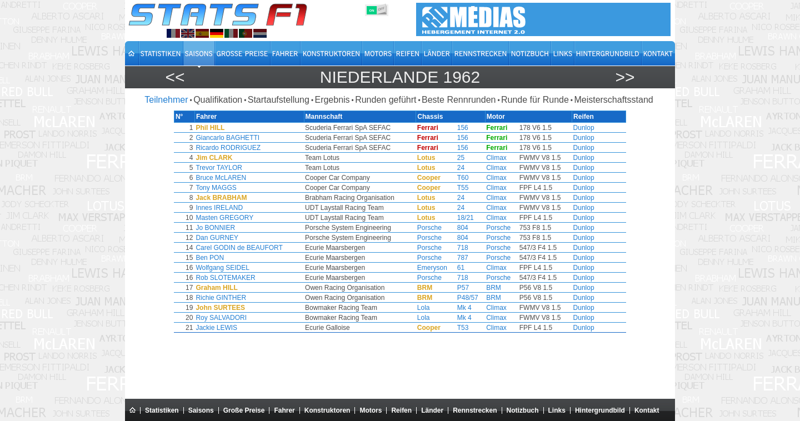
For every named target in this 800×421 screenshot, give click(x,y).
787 (451, 258)
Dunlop (554, 128)
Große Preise (244, 410)
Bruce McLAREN (250, 178)
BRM (477, 288)
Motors (370, 410)
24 (449, 168)
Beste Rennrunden (459, 99)
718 (451, 248)
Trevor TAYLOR (248, 168)
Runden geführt (385, 99)
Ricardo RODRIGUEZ (257, 148)
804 (451, 228)
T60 (451, 178)
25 (449, 158)
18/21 (454, 218)
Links (557, 410)
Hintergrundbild (600, 410)
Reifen (401, 410)
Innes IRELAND (248, 208)
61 (449, 268)
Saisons (201, 410)
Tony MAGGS (245, 188)
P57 (451, 288)
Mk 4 (453, 308)
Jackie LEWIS (246, 328)
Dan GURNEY (246, 238)
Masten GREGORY (254, 218)
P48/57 (456, 298)
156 (451, 128)
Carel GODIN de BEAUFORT (268, 248)
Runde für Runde (535, 99)
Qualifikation (217, 99)
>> (624, 77)
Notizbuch (523, 410)
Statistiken (162, 410)
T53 (451, 328)
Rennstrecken (475, 410)
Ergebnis (331, 99)
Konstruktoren (327, 410)
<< (174, 77)
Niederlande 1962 (400, 77)
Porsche (423, 228)
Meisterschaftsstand (613, 99)
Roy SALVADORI (250, 318)
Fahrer (284, 410)
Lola (417, 308)
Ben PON (239, 258)
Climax (480, 158)
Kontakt (646, 410)
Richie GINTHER (250, 298)
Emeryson (426, 268)
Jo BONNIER (244, 228)
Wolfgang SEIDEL (252, 268)
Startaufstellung (278, 99)
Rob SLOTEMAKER (254, 278)
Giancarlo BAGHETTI (257, 138)
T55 (451, 188)
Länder (432, 410)
